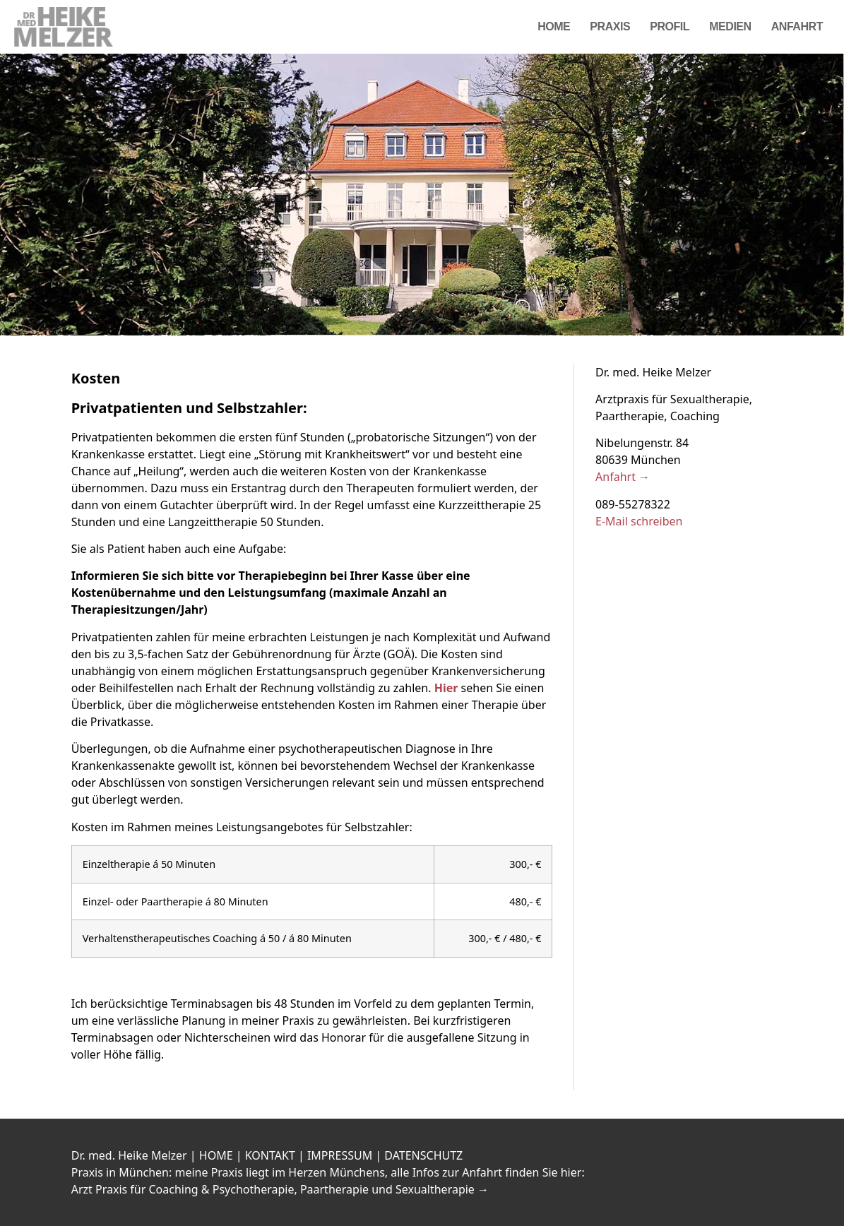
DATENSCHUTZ (423, 1155)
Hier (446, 688)
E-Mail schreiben (638, 521)
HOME (216, 1155)
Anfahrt (797, 26)
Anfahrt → (622, 476)
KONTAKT (270, 1155)
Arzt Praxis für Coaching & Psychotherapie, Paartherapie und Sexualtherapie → (280, 1189)
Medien (730, 26)
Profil (669, 26)
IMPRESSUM (339, 1155)
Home (553, 26)
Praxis (610, 26)
